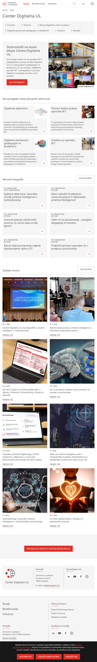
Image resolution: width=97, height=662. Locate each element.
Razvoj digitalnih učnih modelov (53, 25)
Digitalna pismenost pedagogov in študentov (26, 30)
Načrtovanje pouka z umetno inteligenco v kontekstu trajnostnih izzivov (71, 329)
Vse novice (86, 269)
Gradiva (59, 30)
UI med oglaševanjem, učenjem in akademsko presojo (66, 520)
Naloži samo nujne (48, 657)
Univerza (52, 4)
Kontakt (75, 30)
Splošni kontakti (9, 638)
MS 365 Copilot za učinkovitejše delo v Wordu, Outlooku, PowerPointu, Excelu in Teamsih (23, 392)
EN (83, 4)
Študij (26, 4)
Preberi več (8, 335)
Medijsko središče (59, 617)
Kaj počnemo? (17, 82)
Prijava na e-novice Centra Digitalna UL (48, 549)
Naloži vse (71, 657)
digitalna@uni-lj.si (52, 585)
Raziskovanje (38, 4)
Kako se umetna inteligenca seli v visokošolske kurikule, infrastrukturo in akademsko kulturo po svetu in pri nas (68, 457)
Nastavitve (25, 657)
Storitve (26, 25)
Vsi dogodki (85, 178)
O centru (9, 25)
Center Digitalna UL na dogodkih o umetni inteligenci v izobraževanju (24, 329)
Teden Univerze (58, 613)
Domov (5, 10)
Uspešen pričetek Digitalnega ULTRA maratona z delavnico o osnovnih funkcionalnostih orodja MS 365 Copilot (22, 457)
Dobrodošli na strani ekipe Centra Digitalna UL (23, 51)
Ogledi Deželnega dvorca (62, 610)
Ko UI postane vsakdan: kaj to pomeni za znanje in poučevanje (70, 391)
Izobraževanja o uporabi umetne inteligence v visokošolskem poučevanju (22, 520)
